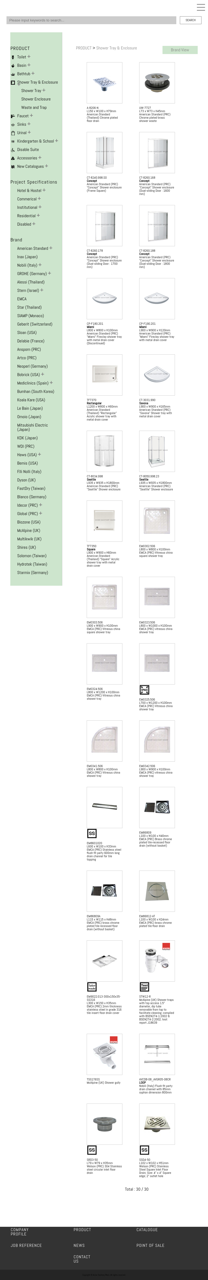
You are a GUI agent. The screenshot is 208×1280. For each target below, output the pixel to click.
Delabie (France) (30, 341)
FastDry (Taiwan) (31, 488)
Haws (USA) (27, 455)
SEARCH (191, 20)
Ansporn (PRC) (29, 349)
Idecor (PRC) (28, 505)
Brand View (180, 50)
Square (91, 549)
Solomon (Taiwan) (32, 556)
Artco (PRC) (26, 358)
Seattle (91, 479)
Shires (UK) (26, 547)
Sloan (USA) (27, 332)
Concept (92, 181)
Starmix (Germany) (32, 572)
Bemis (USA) (27, 463)
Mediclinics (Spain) (33, 383)
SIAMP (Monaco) (30, 316)
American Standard (33, 248)
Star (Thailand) (29, 307)
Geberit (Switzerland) (34, 324)
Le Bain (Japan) (30, 408)
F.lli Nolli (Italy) (29, 471)
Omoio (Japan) (29, 417)
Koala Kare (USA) (31, 400)
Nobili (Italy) (27, 265)
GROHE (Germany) (32, 273)
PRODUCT (84, 48)
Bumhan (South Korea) (35, 391)
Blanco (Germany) (31, 497)
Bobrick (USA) (29, 374)
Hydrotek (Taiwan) (32, 564)
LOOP (142, 1082)
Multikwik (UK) (29, 539)
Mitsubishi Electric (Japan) (32, 427)
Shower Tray (31, 90)
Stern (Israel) (28, 290)
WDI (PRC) (25, 446)
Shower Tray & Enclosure (116, 48)
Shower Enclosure (36, 99)
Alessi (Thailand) (30, 282)
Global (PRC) (28, 513)
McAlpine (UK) (28, 530)
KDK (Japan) (27, 438)
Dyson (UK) (26, 480)
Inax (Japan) (27, 257)
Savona (143, 403)
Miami (90, 327)
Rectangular (94, 403)
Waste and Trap (34, 107)
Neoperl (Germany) (32, 366)
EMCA (22, 299)
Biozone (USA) (28, 522)
